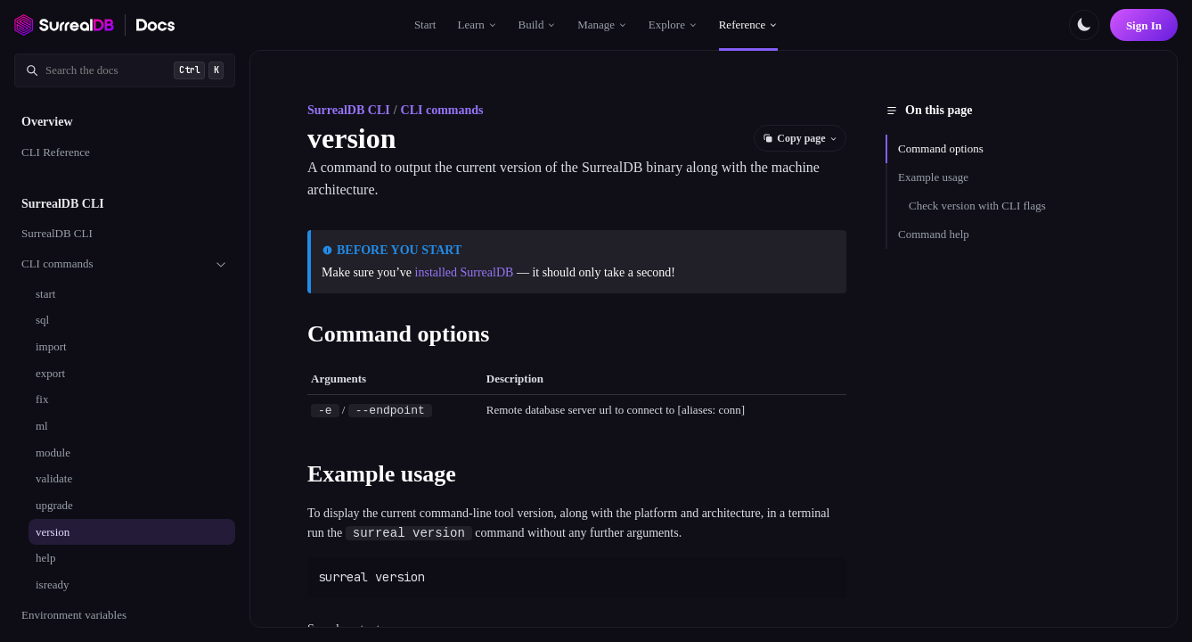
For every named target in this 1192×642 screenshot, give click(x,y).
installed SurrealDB (464, 272)
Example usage (933, 177)
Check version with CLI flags (977, 205)
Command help (933, 234)
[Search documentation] (124, 70)
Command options (941, 148)
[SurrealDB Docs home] (156, 25)
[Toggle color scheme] (1084, 25)
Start (425, 24)
